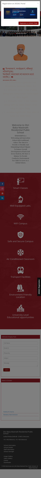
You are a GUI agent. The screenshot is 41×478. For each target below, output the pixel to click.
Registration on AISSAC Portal (28, 23)
